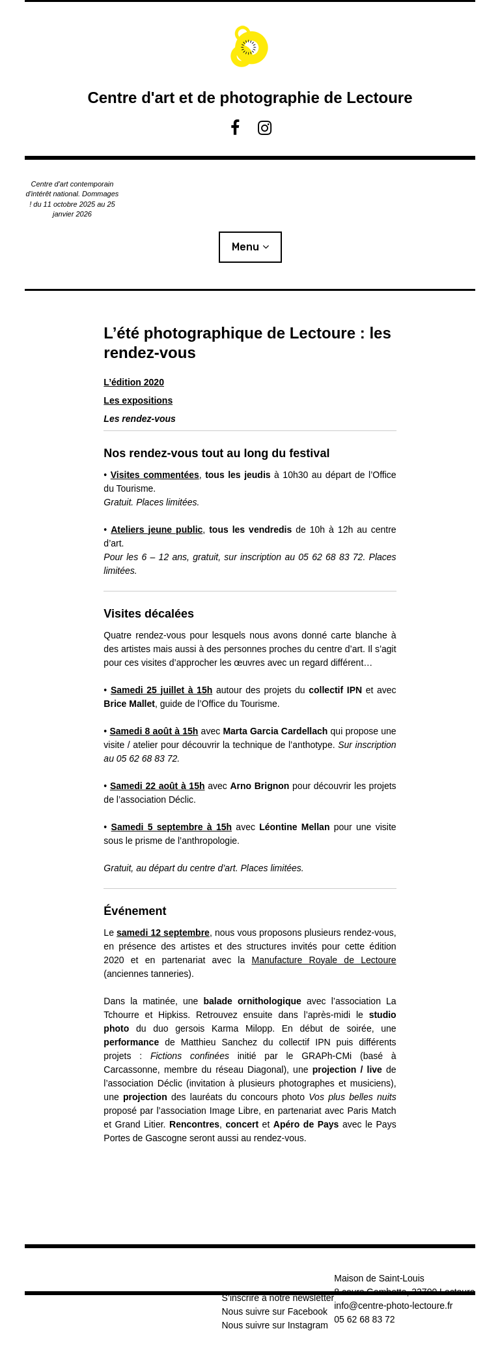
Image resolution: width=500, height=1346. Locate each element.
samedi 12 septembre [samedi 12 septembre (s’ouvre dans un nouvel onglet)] (163, 932)
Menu (245, 247)
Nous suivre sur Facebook (274, 1311)
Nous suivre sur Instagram (274, 1325)
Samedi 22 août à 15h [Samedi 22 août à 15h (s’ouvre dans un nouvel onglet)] (157, 786)
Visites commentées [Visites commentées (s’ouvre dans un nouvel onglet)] (155, 475)
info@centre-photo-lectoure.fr (393, 1305)
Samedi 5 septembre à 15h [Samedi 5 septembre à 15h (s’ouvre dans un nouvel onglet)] (171, 827)
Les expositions (138, 400)
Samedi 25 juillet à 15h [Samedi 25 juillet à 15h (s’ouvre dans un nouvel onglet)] (161, 690)
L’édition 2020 (134, 382)
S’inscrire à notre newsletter (277, 1298)
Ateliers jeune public (156, 529)
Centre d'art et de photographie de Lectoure (249, 97)
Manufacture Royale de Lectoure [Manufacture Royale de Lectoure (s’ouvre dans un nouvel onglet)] (324, 960)
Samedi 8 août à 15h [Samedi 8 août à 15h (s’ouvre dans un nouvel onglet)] (153, 731)
